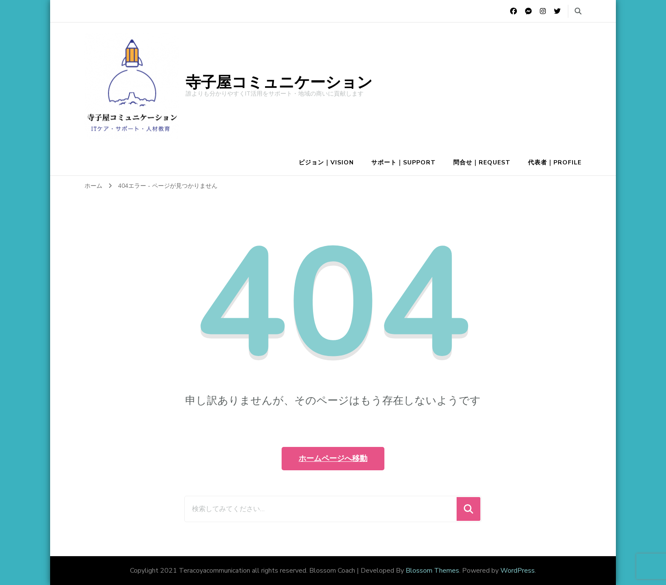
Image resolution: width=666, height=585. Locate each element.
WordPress (517, 570)
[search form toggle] (578, 11)
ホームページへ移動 (333, 458)
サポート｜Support (403, 162)
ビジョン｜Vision (326, 162)
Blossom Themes (432, 570)
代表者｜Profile (554, 162)
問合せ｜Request (482, 162)
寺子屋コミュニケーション (279, 82)
